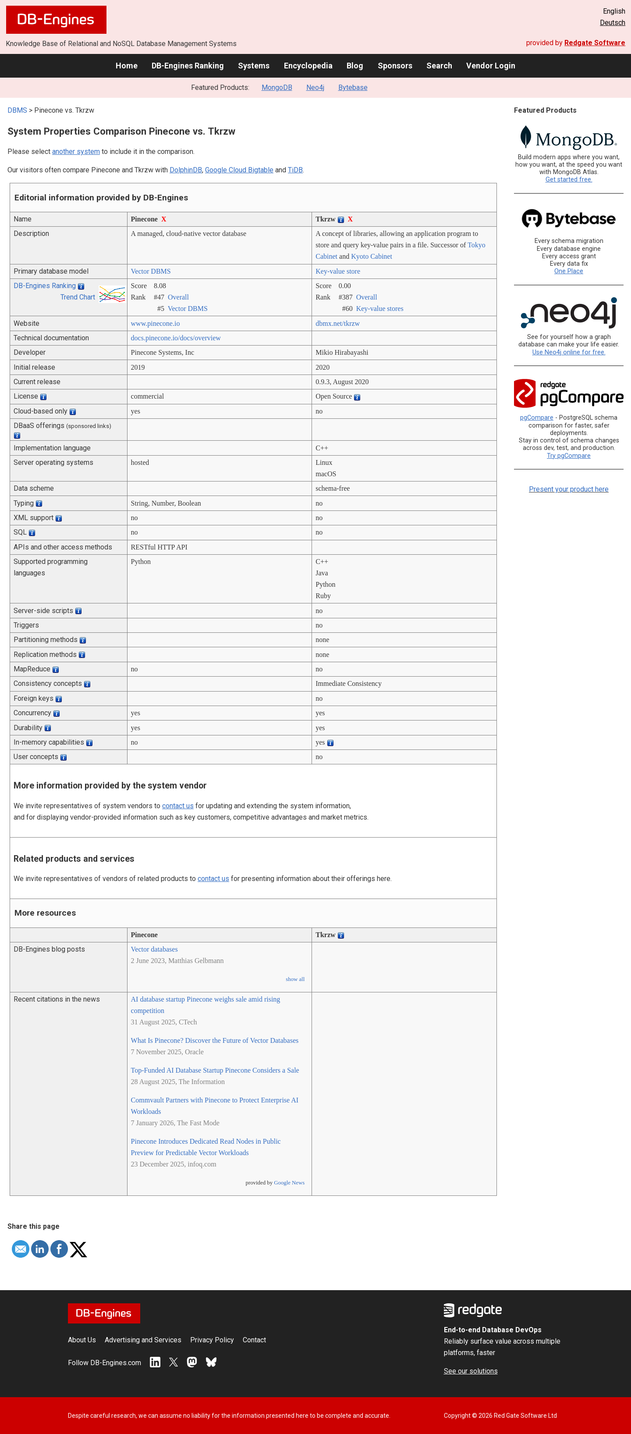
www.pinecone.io (155, 323)
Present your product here (569, 489)
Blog (355, 65)
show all (295, 979)
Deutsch (612, 22)
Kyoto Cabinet (371, 256)
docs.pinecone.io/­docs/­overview (176, 338)
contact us (178, 806)
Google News (289, 1183)
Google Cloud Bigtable (239, 170)
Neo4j (315, 87)
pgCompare (536, 417)
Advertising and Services (143, 1340)
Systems (253, 65)
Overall (178, 297)
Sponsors (395, 65)
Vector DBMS (151, 271)
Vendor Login (490, 65)
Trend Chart (77, 297)
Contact (254, 1340)
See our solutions (471, 1371)
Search (439, 65)
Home (127, 65)
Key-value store (338, 271)
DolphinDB (186, 170)
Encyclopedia (308, 65)
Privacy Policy (212, 1340)
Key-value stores (380, 308)
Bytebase (353, 87)
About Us (82, 1340)
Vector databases (154, 949)
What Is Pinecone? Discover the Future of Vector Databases (215, 1040)
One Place (568, 271)
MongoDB (277, 87)
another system (76, 151)
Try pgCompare (569, 456)
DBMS (17, 110)
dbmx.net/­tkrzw (338, 323)
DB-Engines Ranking (188, 65)
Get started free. (569, 179)
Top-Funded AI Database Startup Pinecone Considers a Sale (215, 1070)
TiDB (295, 170)
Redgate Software (594, 43)
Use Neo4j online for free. (569, 352)
